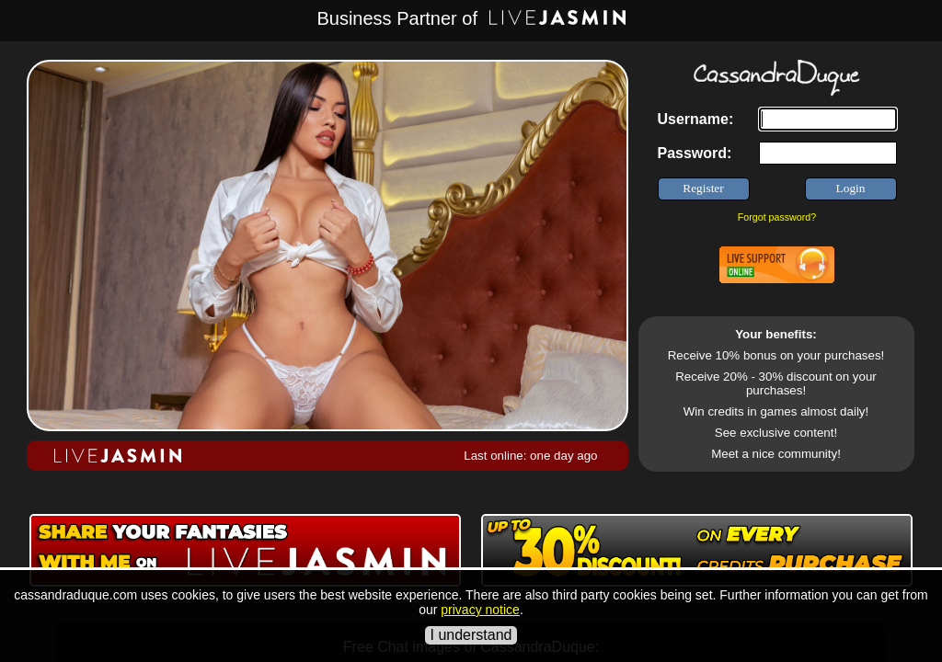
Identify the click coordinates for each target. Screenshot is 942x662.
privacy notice (480, 609)
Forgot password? (777, 217)
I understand (471, 635)
